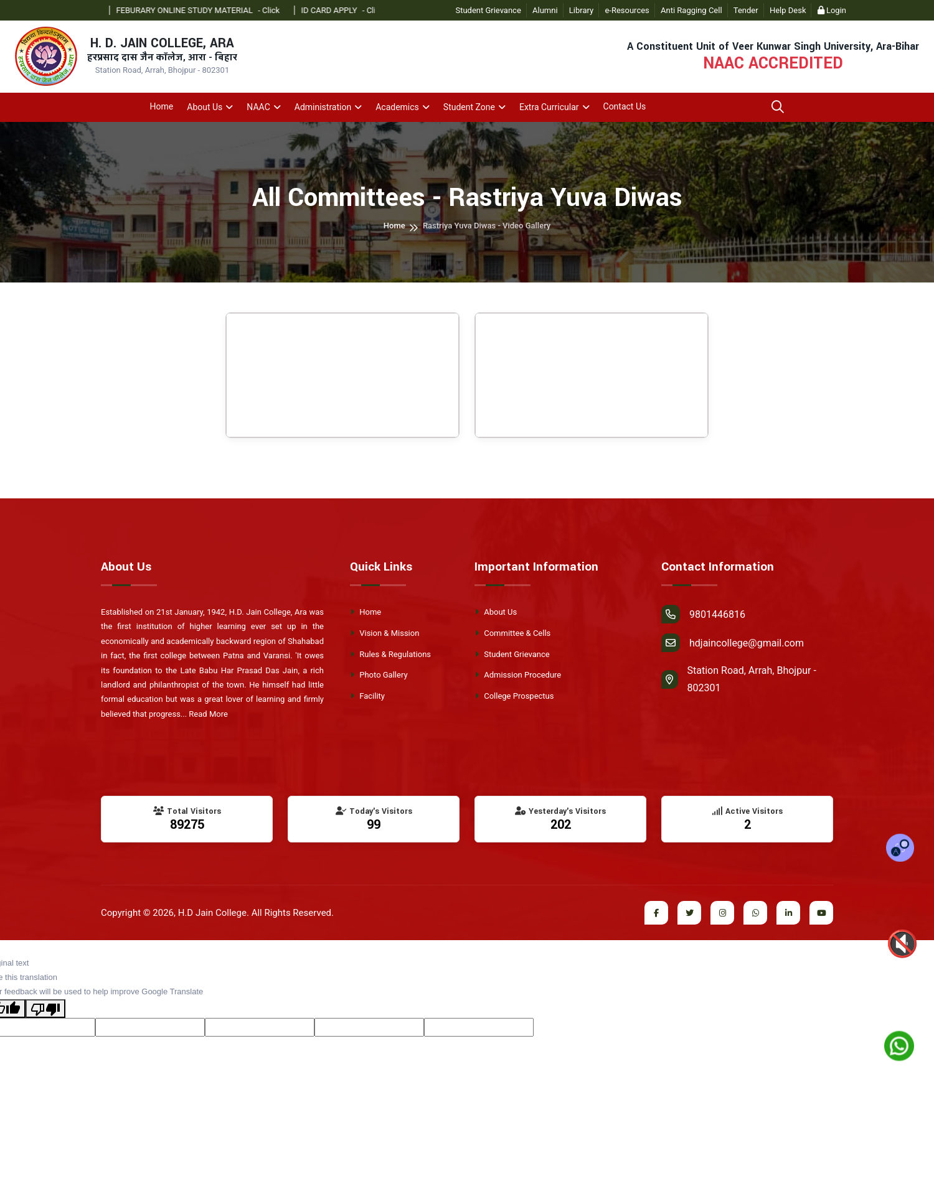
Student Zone (469, 107)
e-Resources (627, 10)
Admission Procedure (517, 674)
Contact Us (624, 106)
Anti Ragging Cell (691, 10)
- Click (284, 10)
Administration (323, 107)
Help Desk (788, 10)
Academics (397, 107)
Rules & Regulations (390, 654)
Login (832, 10)
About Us (204, 107)
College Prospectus (514, 696)
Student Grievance (488, 10)
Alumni (545, 10)
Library (581, 10)
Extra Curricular (549, 107)
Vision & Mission (384, 633)
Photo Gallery (379, 674)
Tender (746, 10)
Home (162, 106)
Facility (367, 696)
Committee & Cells (512, 633)
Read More (208, 714)
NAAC (258, 107)
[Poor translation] (45, 1009)
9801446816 (703, 614)
